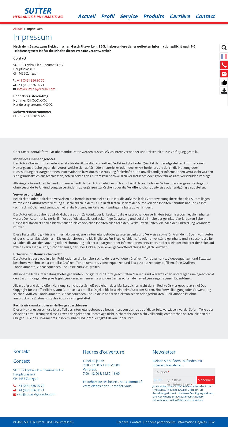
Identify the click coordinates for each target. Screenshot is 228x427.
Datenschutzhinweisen (190, 400)
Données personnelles (159, 422)
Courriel (161, 372)
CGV (212, 422)
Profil (107, 16)
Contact (205, 16)
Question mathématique (178, 382)
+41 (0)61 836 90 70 (30, 80)
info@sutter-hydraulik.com (36, 89)
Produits (153, 16)
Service (128, 16)
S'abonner (205, 380)
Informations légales (192, 422)
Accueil (86, 16)
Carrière (180, 16)
